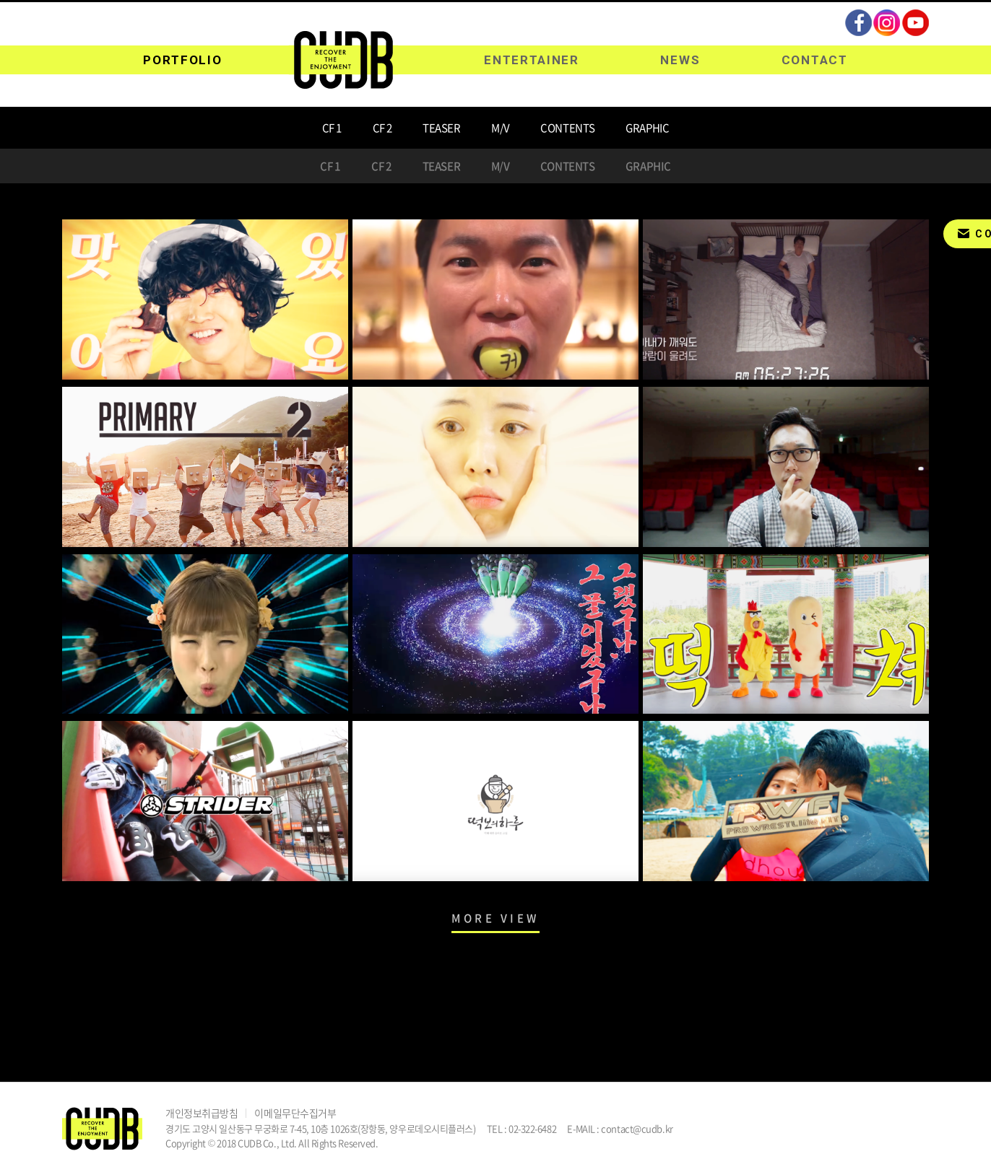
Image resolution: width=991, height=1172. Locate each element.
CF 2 (382, 128)
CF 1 (332, 128)
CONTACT (815, 60)
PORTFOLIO (182, 60)
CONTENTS (567, 128)
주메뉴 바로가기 (0, 0)
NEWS (680, 60)
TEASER (441, 128)
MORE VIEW (495, 918)
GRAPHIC (647, 128)
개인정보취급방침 (201, 1113)
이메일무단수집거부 (295, 1113)
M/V (500, 128)
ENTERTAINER (531, 60)
